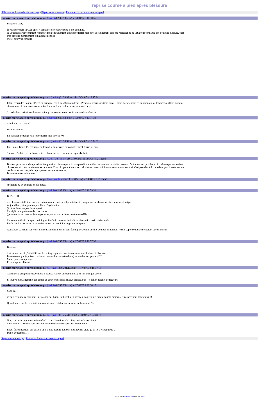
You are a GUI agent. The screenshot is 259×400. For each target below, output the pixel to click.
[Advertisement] (129, 68)
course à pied (129, 396)
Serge (142, 396)
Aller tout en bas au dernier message (20, 12)
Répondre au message (52, 12)
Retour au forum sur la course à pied (85, 12)
